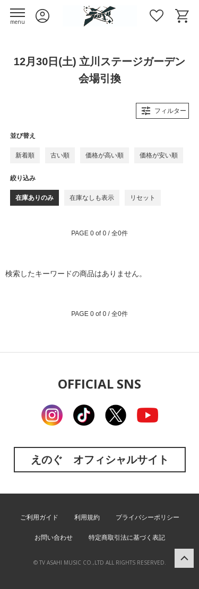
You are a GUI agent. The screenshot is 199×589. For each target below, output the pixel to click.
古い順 (60, 155)
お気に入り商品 (156, 16)
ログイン (42, 16)
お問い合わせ (53, 537)
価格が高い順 (104, 155)
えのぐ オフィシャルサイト (100, 459)
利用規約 (87, 517)
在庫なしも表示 (92, 197)
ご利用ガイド (39, 517)
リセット (142, 197)
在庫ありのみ (34, 197)
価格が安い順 (159, 155)
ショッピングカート (182, 16)
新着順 (24, 155)
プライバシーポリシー (147, 517)
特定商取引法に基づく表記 (127, 537)
